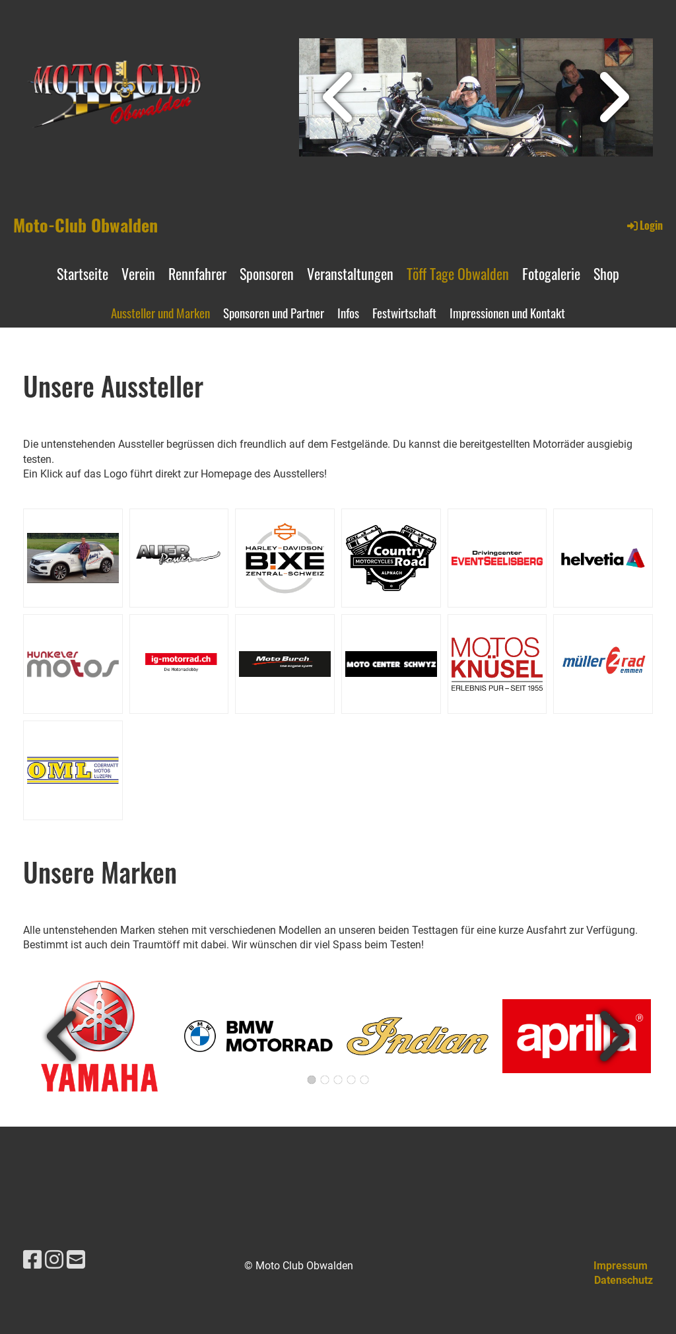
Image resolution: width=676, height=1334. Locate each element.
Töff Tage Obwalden (458, 273)
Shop (606, 273)
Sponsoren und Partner (273, 312)
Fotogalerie (551, 273)
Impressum (620, 1265)
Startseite (82, 273)
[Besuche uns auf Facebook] (32, 1260)
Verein (138, 273)
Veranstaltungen (350, 273)
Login (644, 225)
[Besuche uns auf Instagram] (54, 1260)
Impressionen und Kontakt (507, 312)
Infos (348, 312)
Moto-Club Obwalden (85, 225)
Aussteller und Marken (160, 312)
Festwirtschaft (404, 312)
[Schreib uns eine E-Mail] (76, 1260)
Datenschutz (623, 1280)
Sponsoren (267, 273)
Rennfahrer (197, 273)
